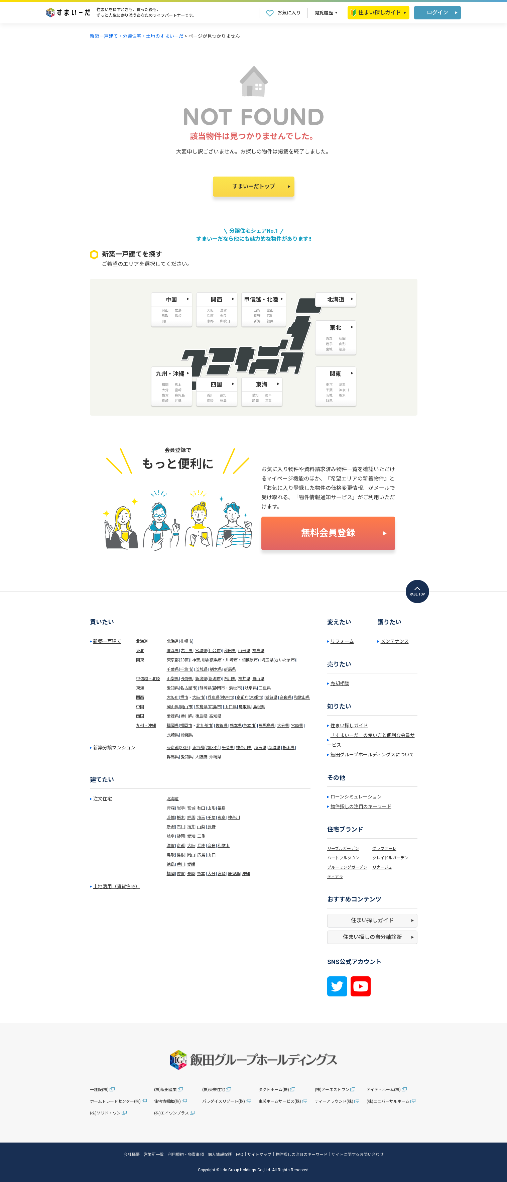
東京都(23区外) (206, 747)
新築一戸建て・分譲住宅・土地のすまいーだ (136, 36)
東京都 (173, 660)
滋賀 (171, 845)
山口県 (231, 707)
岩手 (181, 808)
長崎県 (173, 735)
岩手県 (187, 650)
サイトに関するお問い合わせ (358, 1154)
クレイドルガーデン (390, 858)
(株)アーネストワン (332, 1089)
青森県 (173, 650)
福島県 (258, 650)
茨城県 (202, 669)
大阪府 (173, 697)
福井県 (244, 678)
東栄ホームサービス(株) (279, 1101)
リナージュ (382, 867)
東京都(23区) (178, 747)
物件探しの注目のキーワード (361, 806)
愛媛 (191, 864)
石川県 (230, 678)
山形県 (244, 650)
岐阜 (171, 836)
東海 (140, 688)
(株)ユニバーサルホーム (388, 1101)
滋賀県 (271, 697)
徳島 (171, 864)
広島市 (215, 707)
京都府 (243, 697)
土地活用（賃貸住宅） (116, 886)
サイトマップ (259, 1154)
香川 (181, 864)
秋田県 (230, 650)
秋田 (201, 808)
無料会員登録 (328, 533)
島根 (181, 855)
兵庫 (201, 845)
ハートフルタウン (343, 858)
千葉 (212, 817)
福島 (222, 808)
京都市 (256, 697)
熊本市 (249, 725)
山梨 (201, 827)
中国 (140, 707)
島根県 (259, 707)
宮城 (191, 808)
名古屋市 (188, 688)
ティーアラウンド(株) (334, 1101)
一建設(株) (99, 1089)
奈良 (212, 845)
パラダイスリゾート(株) (223, 1101)
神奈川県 (200, 660)
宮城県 (201, 650)
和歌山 (224, 845)
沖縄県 (187, 735)
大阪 (191, 845)
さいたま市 (285, 660)
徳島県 (201, 716)
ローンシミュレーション (356, 796)
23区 (184, 660)
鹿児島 (234, 873)
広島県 (202, 707)
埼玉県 (267, 660)
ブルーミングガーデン (347, 867)
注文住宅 (102, 798)
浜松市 (235, 688)
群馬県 (230, 669)
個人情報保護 (220, 1154)
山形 (212, 808)
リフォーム (342, 641)
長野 (212, 827)
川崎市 (232, 660)
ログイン (437, 12)
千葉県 (173, 669)
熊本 (201, 873)
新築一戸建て (107, 641)
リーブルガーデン (343, 848)
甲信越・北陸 (148, 678)
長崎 (191, 873)
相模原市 (250, 660)
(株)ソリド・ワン (105, 1113)
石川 (181, 827)
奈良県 (286, 697)
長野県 (187, 678)
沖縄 (246, 873)
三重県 (265, 688)
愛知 (191, 836)
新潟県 (201, 678)
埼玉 (201, 817)
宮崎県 (297, 725)
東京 (222, 817)
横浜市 (216, 660)
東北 (140, 650)
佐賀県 (222, 725)
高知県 (215, 716)
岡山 (191, 855)
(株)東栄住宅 (213, 1089)
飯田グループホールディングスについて (372, 754)
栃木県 (216, 669)
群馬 (191, 817)
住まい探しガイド (376, 12)
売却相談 (340, 683)
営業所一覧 (154, 1154)
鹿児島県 (267, 725)
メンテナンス (395, 641)
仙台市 (215, 650)
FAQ (239, 1154)
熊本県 (236, 725)
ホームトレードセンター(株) (115, 1101)
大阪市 (198, 697)
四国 (140, 716)
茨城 (171, 817)
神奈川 (234, 817)
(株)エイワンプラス (171, 1113)
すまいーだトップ (253, 186)
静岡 (181, 836)
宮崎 (222, 873)
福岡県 (173, 725)
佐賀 (181, 873)
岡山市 (186, 707)
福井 (191, 827)
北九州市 (204, 725)
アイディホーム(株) (384, 1089)
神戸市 (227, 697)
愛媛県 (173, 716)
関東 (140, 660)
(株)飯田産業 (165, 1089)
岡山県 (173, 707)
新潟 (171, 827)
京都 (181, 845)
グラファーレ (384, 848)
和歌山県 (302, 697)
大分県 (283, 725)
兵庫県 (214, 697)
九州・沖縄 (146, 725)
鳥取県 (245, 707)
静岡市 (219, 688)
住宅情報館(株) (167, 1101)
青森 (171, 808)
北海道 (142, 641)
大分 (212, 873)
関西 (140, 697)
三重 (201, 836)
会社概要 (132, 1154)
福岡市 (186, 725)
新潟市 (215, 678)
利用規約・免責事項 (186, 1154)
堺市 (184, 697)
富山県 (258, 678)
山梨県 (173, 678)
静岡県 (206, 688)
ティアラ (335, 876)
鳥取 (171, 855)
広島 (201, 855)
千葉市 (186, 669)
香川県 (187, 716)
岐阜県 (251, 688)
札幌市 (186, 641)
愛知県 (173, 688)
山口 (212, 855)
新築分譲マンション (114, 747)
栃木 (181, 817)
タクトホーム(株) (273, 1089)
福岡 (171, 873)
